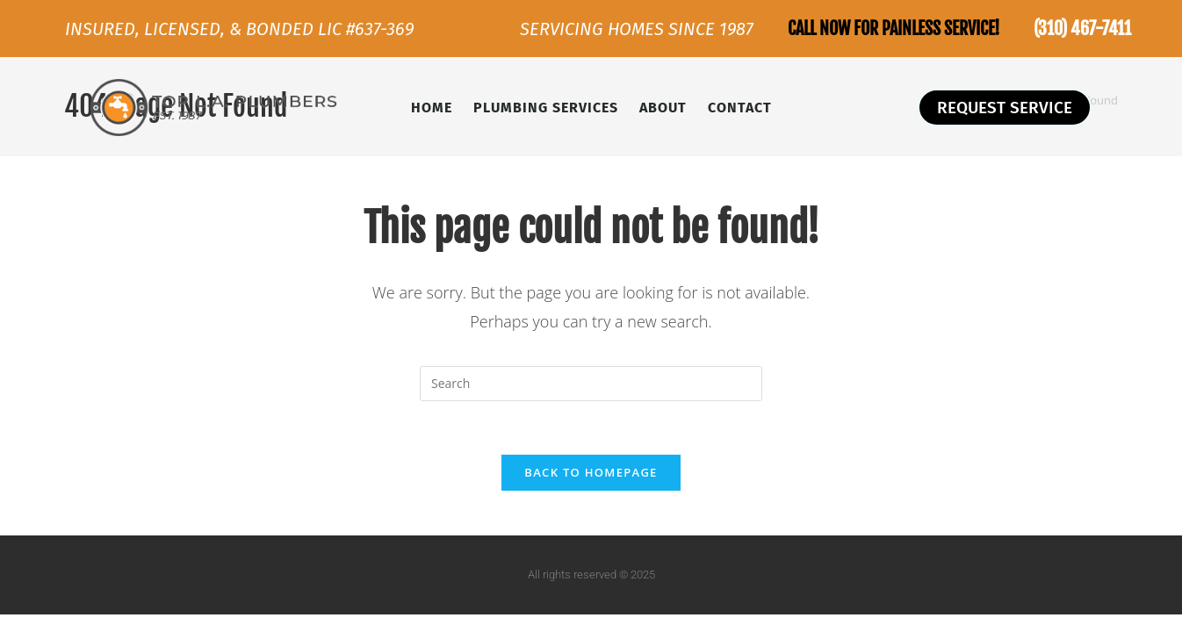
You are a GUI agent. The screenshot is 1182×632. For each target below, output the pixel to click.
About (663, 107)
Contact (740, 107)
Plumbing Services (545, 107)
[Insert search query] (591, 383)
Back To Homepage (590, 472)
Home (431, 107)
